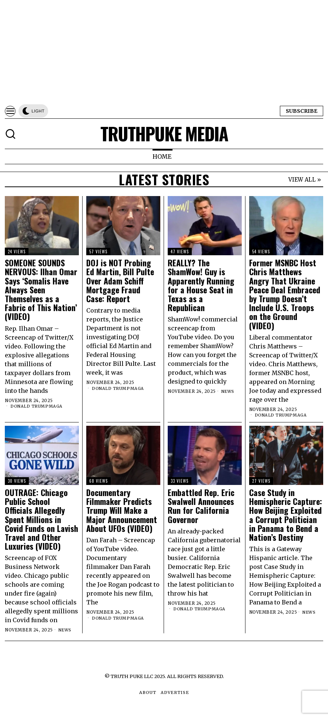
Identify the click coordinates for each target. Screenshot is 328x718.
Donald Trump (29, 406)
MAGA (56, 406)
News (228, 391)
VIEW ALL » (304, 179)
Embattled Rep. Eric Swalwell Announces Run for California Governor (201, 506)
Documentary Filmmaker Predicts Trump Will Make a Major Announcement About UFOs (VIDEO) (121, 510)
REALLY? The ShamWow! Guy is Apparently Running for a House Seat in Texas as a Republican (201, 285)
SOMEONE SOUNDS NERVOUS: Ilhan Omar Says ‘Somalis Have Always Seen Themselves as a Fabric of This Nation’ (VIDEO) (41, 289)
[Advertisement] (164, 52)
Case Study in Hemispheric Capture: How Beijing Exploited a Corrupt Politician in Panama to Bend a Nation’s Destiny (285, 515)
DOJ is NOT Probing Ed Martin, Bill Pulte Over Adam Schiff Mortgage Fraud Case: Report (120, 280)
